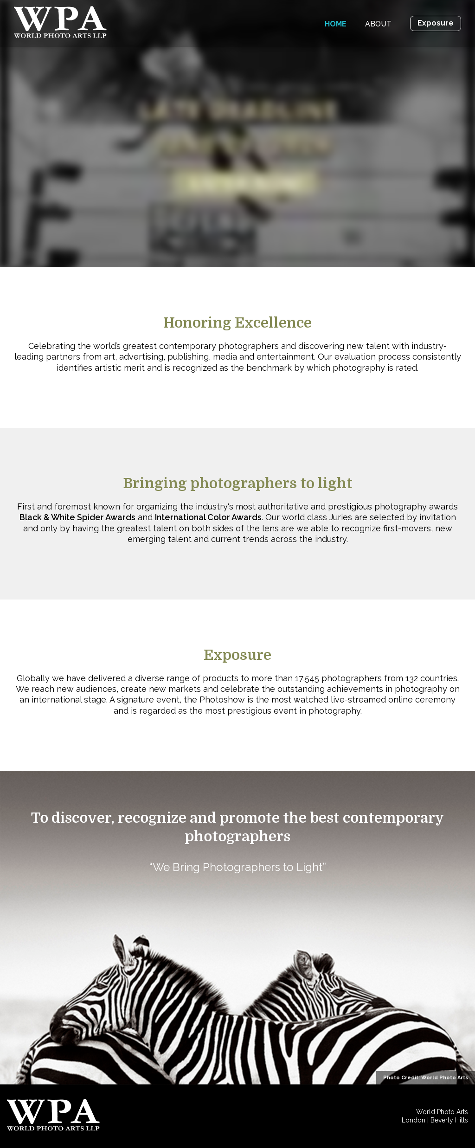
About (378, 23)
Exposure (435, 23)
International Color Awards (208, 517)
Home (336, 23)
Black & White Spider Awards (77, 517)
